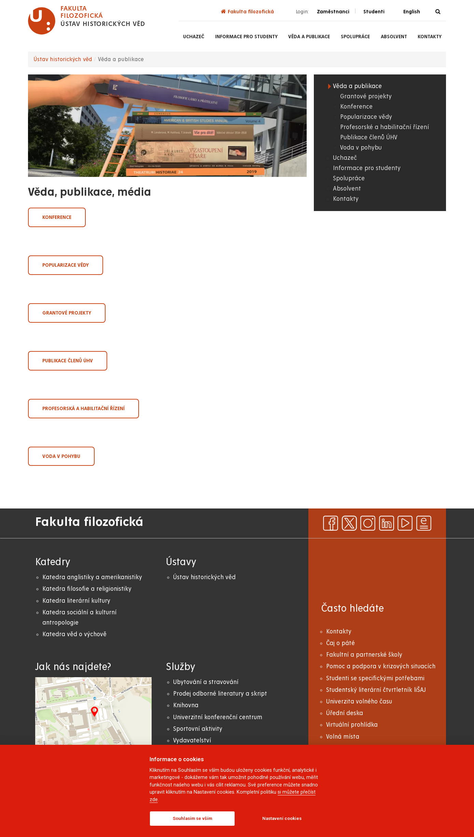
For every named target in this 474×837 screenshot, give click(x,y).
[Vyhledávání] (438, 12)
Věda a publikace (309, 36)
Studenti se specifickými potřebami (375, 678)
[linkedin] (386, 523)
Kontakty (430, 36)
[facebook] (330, 523)
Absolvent (394, 36)
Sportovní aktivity (197, 729)
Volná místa (342, 737)
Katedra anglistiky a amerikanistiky (92, 577)
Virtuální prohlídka (352, 725)
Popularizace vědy (65, 265)
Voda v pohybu (61, 456)
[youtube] (405, 523)
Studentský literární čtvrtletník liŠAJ (376, 690)
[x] (349, 523)
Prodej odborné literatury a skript (220, 693)
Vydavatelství (192, 740)
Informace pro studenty (246, 36)
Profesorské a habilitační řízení (384, 127)
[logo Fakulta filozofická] (86, 20)
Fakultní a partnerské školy (364, 655)
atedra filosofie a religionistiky (88, 589)
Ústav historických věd (62, 59)
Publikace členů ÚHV (67, 360)
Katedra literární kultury (76, 601)
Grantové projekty (66, 313)
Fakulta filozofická (247, 11)
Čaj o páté (340, 643)
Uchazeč (193, 36)
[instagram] (367, 523)
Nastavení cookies (282, 818)
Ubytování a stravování (205, 682)
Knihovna (185, 705)
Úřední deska (344, 713)
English (411, 11)
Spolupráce (355, 36)
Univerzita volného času (359, 701)
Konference (56, 217)
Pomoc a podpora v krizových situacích (380, 666)
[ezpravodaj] (423, 523)
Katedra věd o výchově (74, 634)
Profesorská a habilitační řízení (83, 408)
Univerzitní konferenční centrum (217, 717)
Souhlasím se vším (192, 818)
